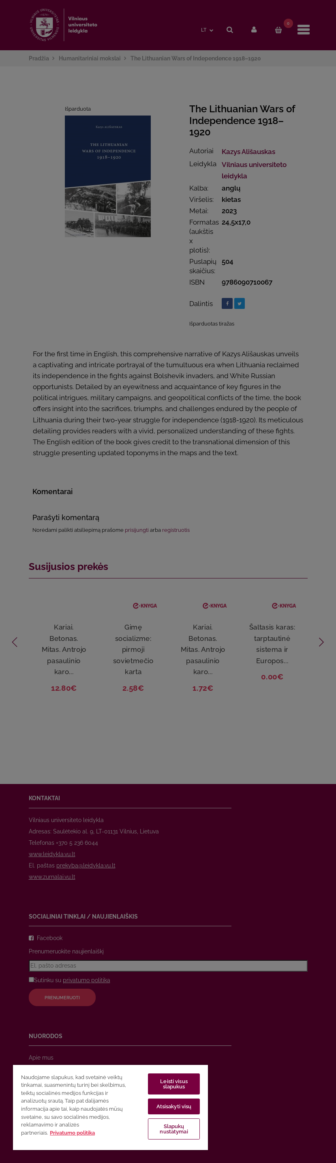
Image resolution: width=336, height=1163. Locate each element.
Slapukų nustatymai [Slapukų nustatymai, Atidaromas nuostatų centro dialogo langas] (174, 1129)
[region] (110, 1107)
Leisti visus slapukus (174, 1084)
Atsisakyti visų (174, 1106)
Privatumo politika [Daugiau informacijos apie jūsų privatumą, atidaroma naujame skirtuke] (72, 1133)
